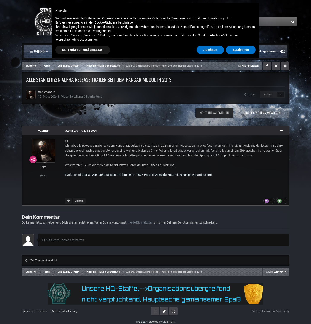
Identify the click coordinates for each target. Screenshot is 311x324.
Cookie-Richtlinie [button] (105, 285)
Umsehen (39, 51)
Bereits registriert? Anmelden (230, 51)
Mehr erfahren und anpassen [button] (82, 312)
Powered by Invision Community (270, 311)
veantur (49, 92)
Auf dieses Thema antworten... (64, 240)
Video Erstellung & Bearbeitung (81, 96)
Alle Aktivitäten (69, 51)
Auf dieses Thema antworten (262, 112)
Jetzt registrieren (265, 51)
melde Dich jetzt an (140, 222)
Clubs (122, 51)
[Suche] (245, 21)
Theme (42, 311)
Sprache (27, 311)
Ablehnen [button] (210, 312)
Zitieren (79, 200)
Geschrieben (81, 130)
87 (43, 175)
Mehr (167, 51)
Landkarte (144, 51)
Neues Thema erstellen (214, 112)
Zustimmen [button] (241, 312)
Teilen (249, 94)
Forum (99, 51)
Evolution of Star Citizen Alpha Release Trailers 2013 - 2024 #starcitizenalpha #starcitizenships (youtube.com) (138, 174)
